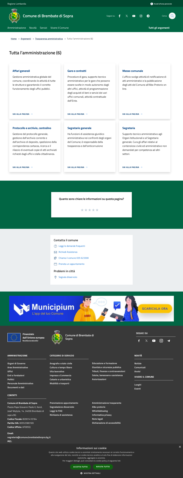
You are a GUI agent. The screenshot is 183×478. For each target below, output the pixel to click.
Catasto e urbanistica (60, 379)
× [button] (180, 447)
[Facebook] (118, 16)
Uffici (10, 371)
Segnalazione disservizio (62, 407)
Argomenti (26, 38)
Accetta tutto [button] (80, 467)
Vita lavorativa (57, 371)
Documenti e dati (15, 387)
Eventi (137, 388)
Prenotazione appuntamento (64, 403)
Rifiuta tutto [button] (103, 466)
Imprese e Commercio (60, 375)
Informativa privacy (102, 415)
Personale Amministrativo (20, 383)
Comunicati (140, 367)
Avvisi (137, 371)
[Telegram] (147, 16)
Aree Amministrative (17, 367)
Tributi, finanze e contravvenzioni (108, 371)
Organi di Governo (16, 363)
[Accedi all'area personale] (161, 3)
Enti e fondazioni (15, 375)
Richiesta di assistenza (61, 415)
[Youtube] (132, 16)
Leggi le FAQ (56, 411)
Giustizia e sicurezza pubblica (106, 367)
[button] (91, 473)
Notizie (137, 363)
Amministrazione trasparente (106, 403)
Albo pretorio (98, 407)
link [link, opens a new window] (119, 461)
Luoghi (137, 384)
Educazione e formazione (104, 363)
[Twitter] (125, 16)
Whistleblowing (100, 411)
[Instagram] (139, 16)
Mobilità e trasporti (59, 383)
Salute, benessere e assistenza (107, 375)
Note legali (97, 419)
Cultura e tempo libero (61, 367)
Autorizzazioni (99, 379)
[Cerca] (172, 15)
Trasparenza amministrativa (49, 38)
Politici (10, 379)
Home (14, 38)
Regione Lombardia (16, 3)
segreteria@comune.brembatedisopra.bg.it (29, 437)
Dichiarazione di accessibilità (106, 423)
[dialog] (91, 461)
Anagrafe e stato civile (61, 363)
